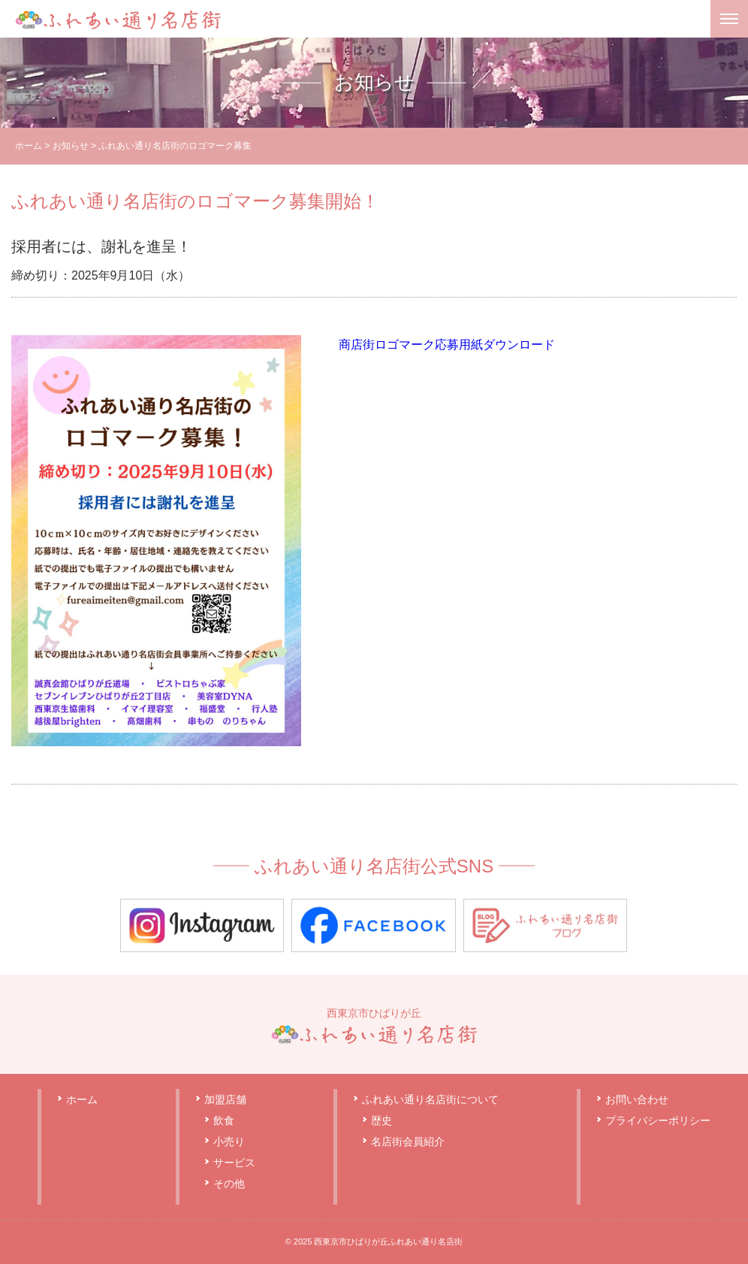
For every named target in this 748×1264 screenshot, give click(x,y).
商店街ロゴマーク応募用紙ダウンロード (447, 344)
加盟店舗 (225, 1099)
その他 (229, 1184)
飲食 (223, 1120)
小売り (229, 1141)
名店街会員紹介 (408, 1141)
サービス (234, 1163)
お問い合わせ (636, 1099)
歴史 (381, 1120)
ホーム (28, 146)
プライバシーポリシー (657, 1120)
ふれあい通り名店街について (430, 1099)
